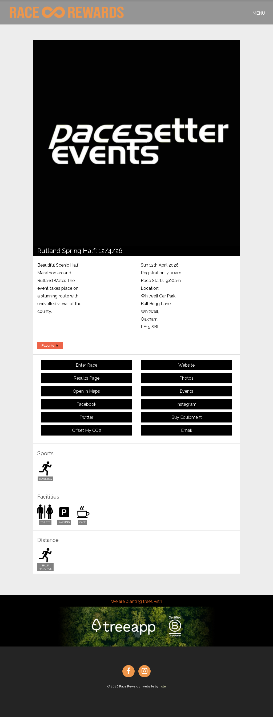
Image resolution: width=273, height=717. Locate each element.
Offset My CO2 (86, 430)
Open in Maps (86, 391)
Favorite (50, 345)
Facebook (86, 404)
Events (186, 391)
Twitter (86, 417)
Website (186, 365)
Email (186, 430)
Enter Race (86, 365)
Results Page (86, 378)
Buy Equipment (186, 417)
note (162, 686)
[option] (136, 143)
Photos (186, 378)
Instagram (186, 404)
